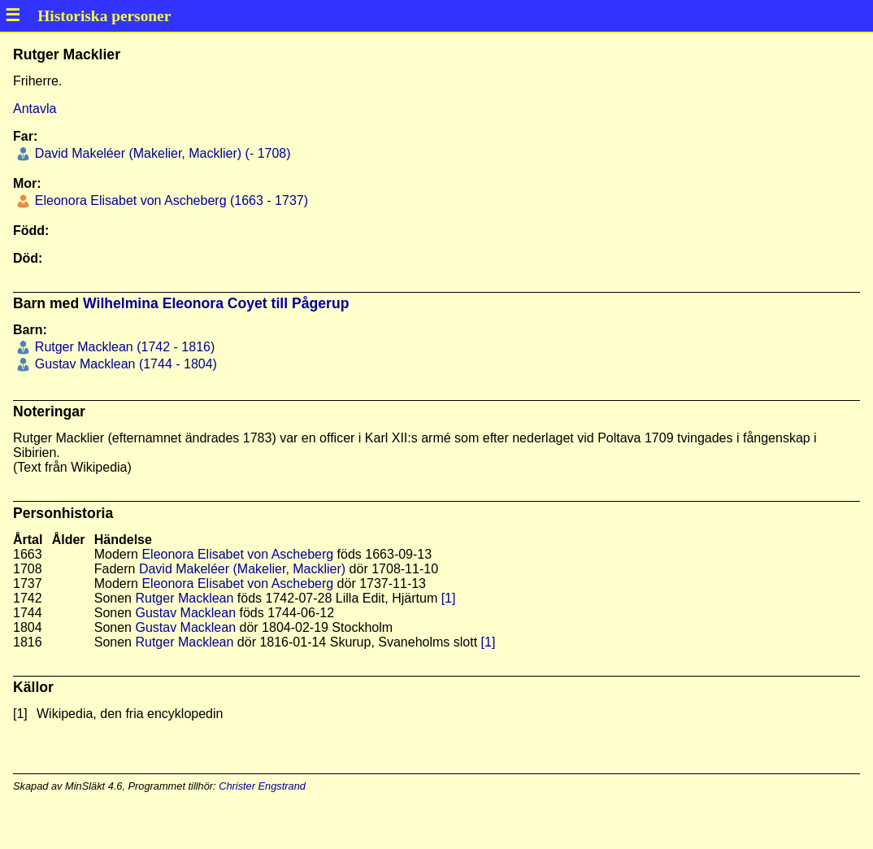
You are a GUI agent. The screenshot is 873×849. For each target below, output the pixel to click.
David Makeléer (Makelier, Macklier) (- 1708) (160, 153)
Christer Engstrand (262, 786)
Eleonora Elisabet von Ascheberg (237, 554)
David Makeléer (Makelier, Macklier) (242, 569)
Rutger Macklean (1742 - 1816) (123, 347)
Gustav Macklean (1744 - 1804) (124, 364)
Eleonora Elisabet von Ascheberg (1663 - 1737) (169, 200)
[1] (448, 598)
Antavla (34, 108)
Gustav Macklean (185, 613)
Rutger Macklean (184, 598)
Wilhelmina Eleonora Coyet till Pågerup (216, 303)
